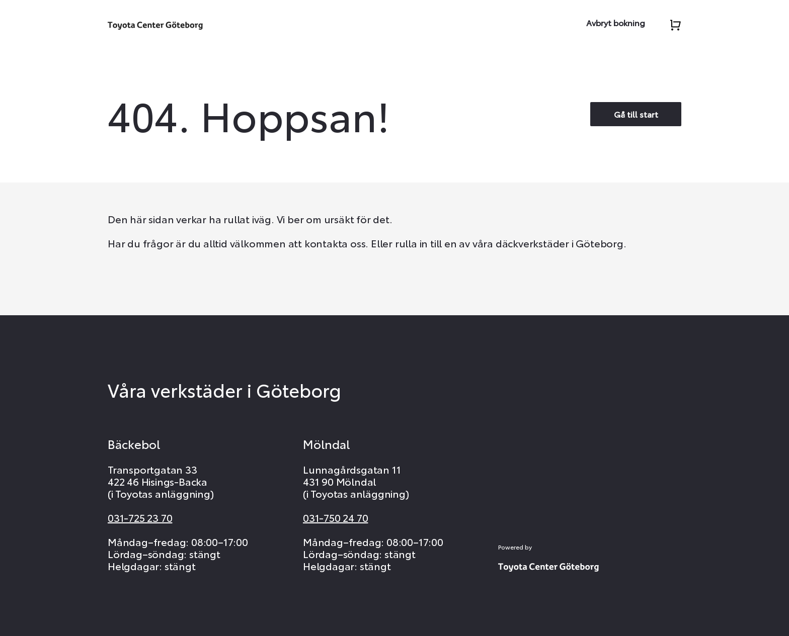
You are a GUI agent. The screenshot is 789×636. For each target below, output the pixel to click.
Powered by (515, 547)
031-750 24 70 (335, 517)
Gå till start (636, 114)
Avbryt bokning (615, 22)
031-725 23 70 (140, 517)
